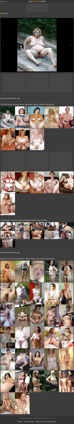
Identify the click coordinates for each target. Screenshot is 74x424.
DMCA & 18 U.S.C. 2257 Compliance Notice (46, 421)
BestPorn (37, 1)
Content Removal (29, 421)
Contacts (20, 421)
